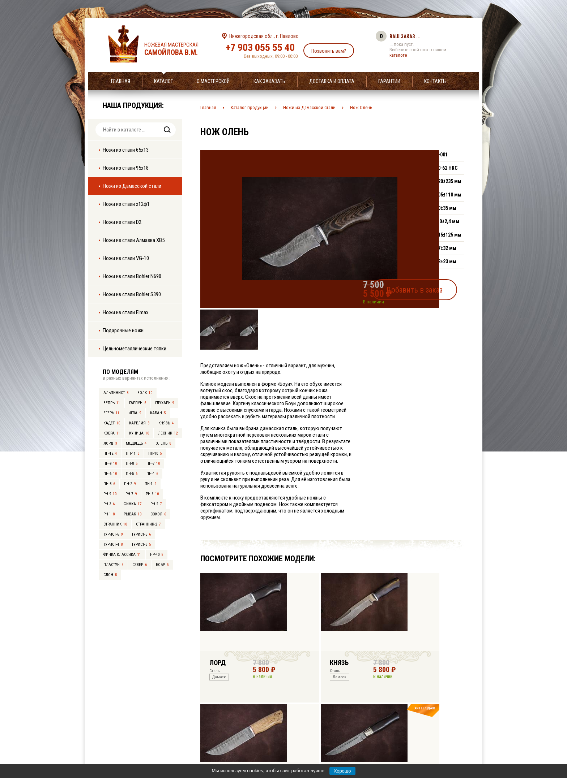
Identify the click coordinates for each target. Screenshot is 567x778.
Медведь (136, 443)
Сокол (158, 514)
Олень (163, 443)
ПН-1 (150, 483)
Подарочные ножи (123, 330)
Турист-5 (141, 534)
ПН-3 (109, 483)
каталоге (398, 55)
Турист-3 (141, 544)
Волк (144, 392)
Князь (166, 423)
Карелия (139, 423)
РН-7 (131, 494)
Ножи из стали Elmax (126, 312)
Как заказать (269, 81)
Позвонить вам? (328, 51)
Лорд (110, 443)
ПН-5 (131, 473)
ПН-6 (110, 473)
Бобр (162, 564)
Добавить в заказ (430, 287)
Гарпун (137, 403)
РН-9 (109, 494)
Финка (132, 504)
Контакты (435, 81)
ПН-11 (132, 453)
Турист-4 (113, 544)
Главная (120, 81)
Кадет (111, 423)
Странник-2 (148, 524)
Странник (115, 524)
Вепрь (111, 403)
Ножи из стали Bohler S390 (132, 294)
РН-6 (152, 494)
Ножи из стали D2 (122, 222)
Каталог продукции (250, 107)
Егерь (111, 413)
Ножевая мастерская (177, 49)
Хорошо (342, 771)
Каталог (163, 81)
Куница (139, 433)
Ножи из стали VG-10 (126, 258)
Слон (110, 574)
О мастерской (213, 81)
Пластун (113, 564)
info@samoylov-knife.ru (337, 727)
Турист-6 (113, 534)
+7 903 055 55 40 (260, 47)
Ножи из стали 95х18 (126, 168)
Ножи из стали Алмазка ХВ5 (134, 240)
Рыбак (132, 514)
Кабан (158, 413)
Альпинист (115, 392)
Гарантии (389, 81)
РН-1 (109, 514)
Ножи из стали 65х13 (126, 150)
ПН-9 (110, 463)
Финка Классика (122, 554)
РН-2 (156, 504)
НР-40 (156, 554)
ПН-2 (130, 483)
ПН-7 (153, 463)
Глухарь (164, 403)
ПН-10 (155, 453)
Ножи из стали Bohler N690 (132, 276)
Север (139, 564)
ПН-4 (152, 473)
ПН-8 (131, 463)
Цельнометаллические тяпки (134, 348)
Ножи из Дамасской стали (132, 186)
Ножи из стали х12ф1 (126, 204)
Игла (134, 413)
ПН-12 (110, 453)
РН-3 (109, 504)
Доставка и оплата (331, 81)
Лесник (168, 433)
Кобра (111, 433)
